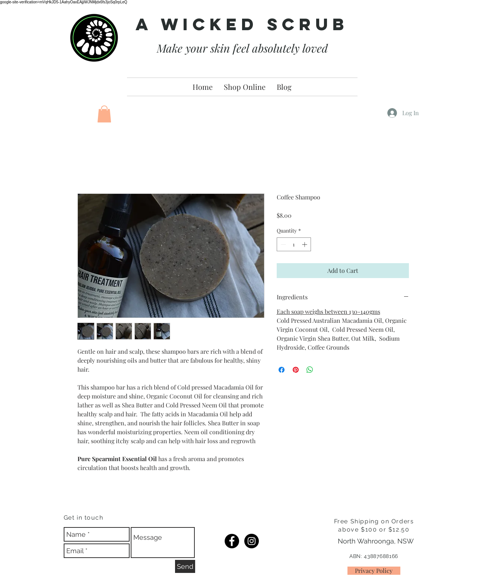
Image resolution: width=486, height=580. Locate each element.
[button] (104, 113)
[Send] (185, 566)
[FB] (232, 541)
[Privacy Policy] (373, 571)
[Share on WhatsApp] (309, 369)
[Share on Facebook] (281, 369)
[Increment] (305, 244)
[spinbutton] (294, 244)
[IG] (251, 541)
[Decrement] (282, 244)
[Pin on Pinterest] (295, 369)
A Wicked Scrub (242, 24)
